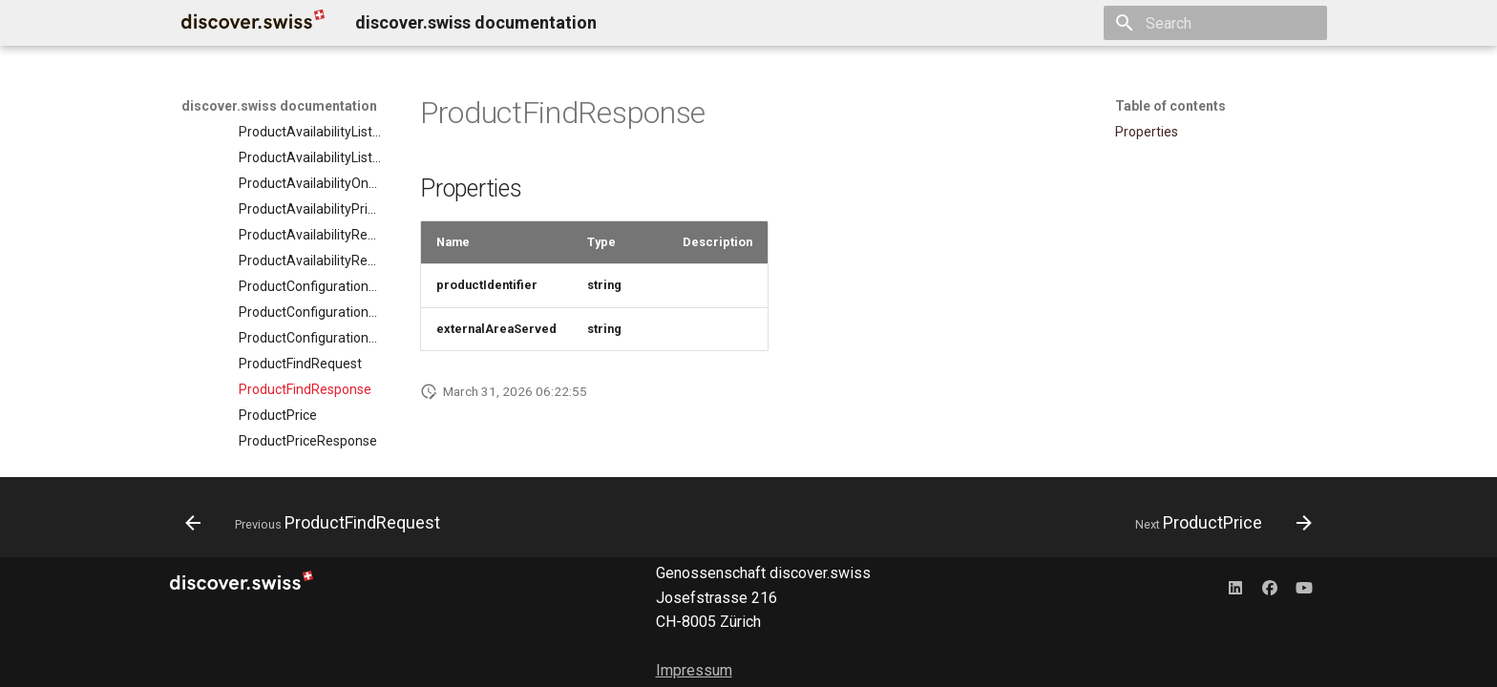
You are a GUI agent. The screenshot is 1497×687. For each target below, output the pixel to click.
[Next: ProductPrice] (1218, 523)
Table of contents (1170, 106)
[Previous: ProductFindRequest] (318, 523)
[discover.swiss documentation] (253, 23)
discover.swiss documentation (279, 106)
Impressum (694, 670)
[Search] (1215, 23)
